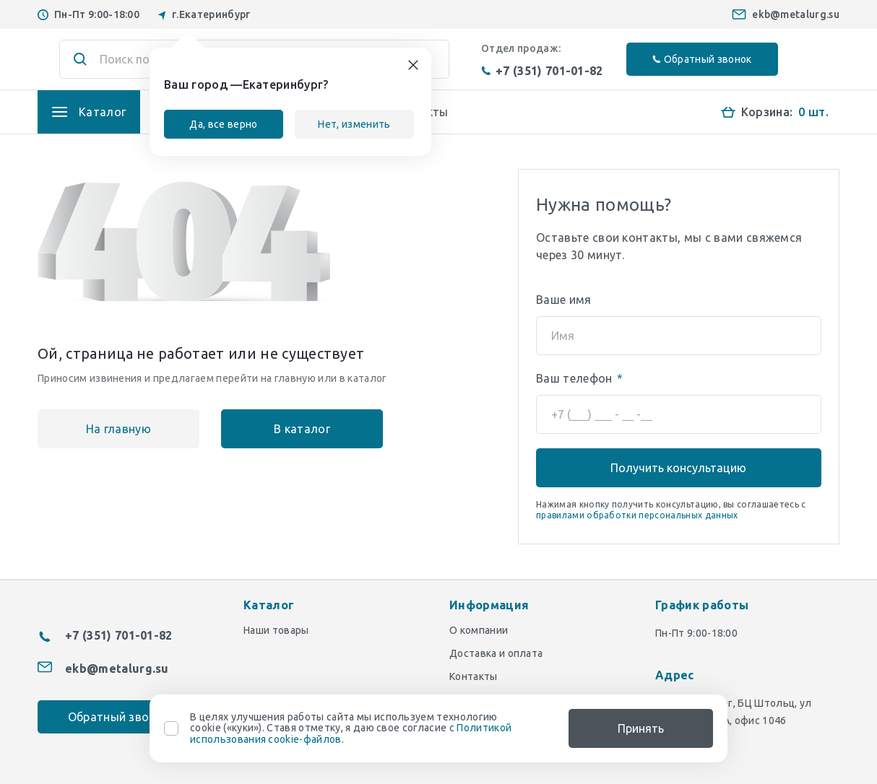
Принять (641, 728)
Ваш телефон (579, 378)
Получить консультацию (678, 467)
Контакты (473, 676)
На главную (118, 428)
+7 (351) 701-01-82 (542, 70)
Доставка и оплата (496, 653)
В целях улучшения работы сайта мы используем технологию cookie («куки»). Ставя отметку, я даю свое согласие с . (350, 728)
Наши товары (276, 630)
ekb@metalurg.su (795, 14)
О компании (478, 630)
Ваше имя (564, 299)
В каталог (302, 428)
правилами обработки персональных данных (637, 515)
